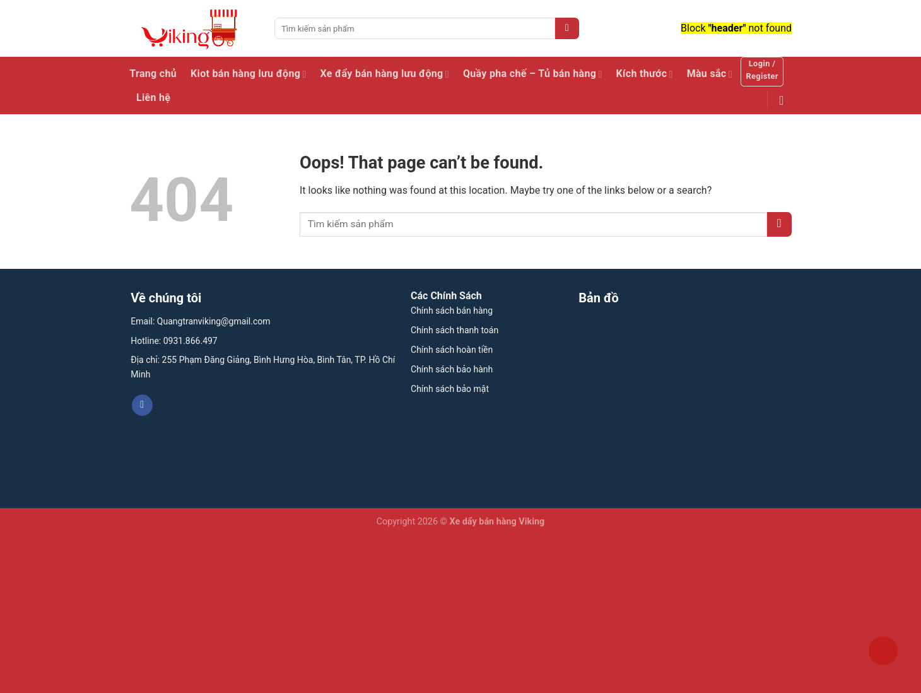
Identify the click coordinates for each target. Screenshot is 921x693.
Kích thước (644, 74)
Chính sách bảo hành (452, 369)
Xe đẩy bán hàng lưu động (384, 74)
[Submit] (567, 28)
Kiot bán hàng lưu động (248, 74)
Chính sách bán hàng (452, 310)
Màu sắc (709, 74)
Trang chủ (153, 74)
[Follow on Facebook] (142, 405)
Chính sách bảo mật (450, 389)
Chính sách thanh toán (454, 330)
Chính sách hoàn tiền (452, 350)
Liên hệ (153, 98)
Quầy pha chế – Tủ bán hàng (532, 74)
